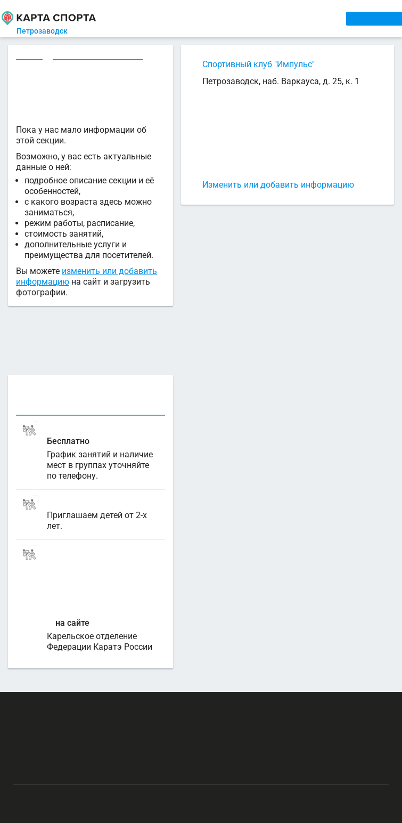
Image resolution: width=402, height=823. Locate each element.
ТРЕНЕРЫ (247, 18)
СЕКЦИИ (170, 18)
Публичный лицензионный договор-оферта (90, 769)
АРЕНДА (208, 18)
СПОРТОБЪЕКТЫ (304, 18)
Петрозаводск (52, 31)
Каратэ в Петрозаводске (99, 57)
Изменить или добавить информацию (278, 185)
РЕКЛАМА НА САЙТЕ (65, 706)
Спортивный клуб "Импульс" (258, 64)
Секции (30, 57)
